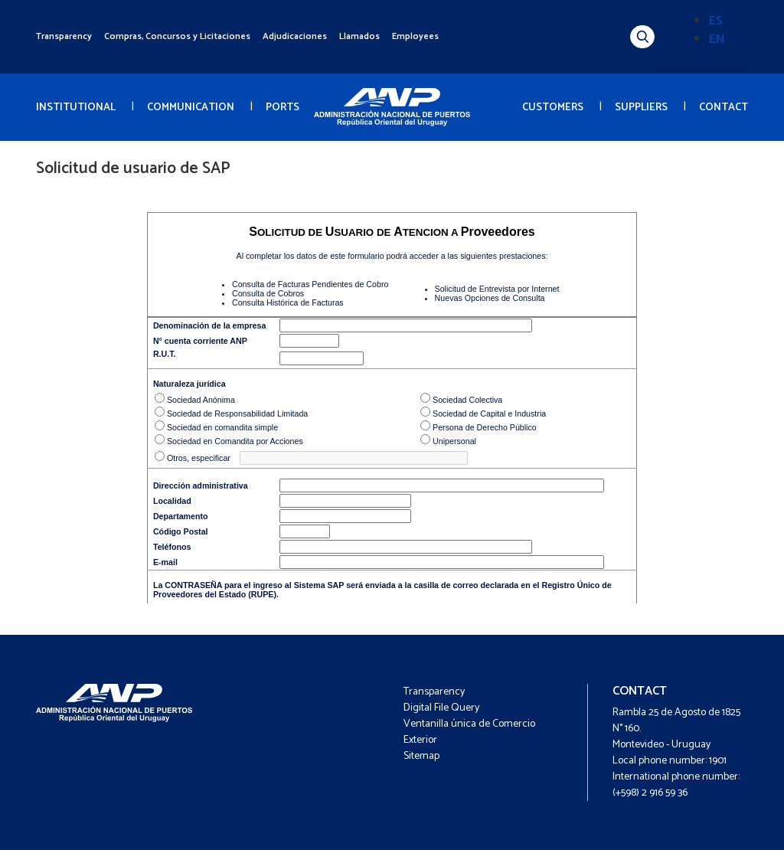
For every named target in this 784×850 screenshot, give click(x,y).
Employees (415, 36)
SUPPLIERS (641, 107)
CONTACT (723, 107)
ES (716, 21)
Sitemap (421, 756)
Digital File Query (441, 708)
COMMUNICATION (190, 107)
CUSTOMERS (552, 107)
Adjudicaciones (295, 36)
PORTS (282, 107)
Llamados (359, 36)
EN (716, 39)
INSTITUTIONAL (76, 107)
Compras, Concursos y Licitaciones (177, 36)
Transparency (64, 36)
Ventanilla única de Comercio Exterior (469, 732)
